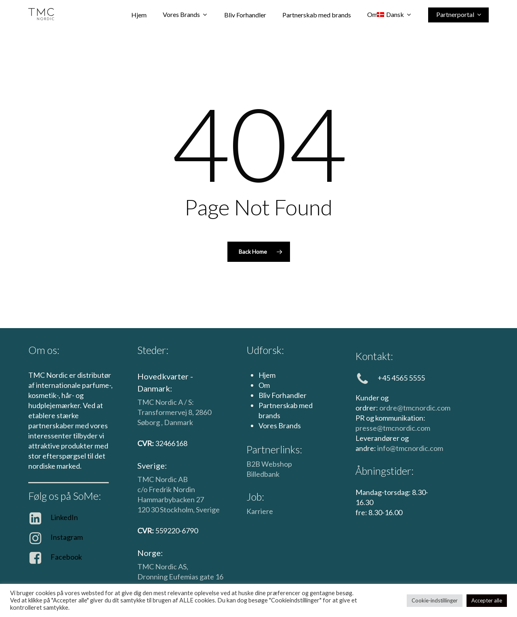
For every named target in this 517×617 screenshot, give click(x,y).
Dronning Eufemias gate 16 (180, 576)
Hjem (266, 375)
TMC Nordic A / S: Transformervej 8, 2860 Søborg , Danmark (174, 412)
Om (264, 385)
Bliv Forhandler (282, 395)
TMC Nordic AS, (162, 566)
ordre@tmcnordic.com (414, 407)
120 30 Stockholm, (166, 509)
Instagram (66, 537)
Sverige (208, 509)
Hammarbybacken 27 (170, 499)
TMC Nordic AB (162, 479)
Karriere (259, 511)
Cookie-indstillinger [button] (435, 600)
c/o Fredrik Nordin (166, 489)
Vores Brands (279, 425)
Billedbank (263, 474)
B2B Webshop (269, 463)
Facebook (66, 556)
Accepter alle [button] (486, 600)
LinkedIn (64, 517)
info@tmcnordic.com (410, 448)
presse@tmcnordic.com (392, 427)
